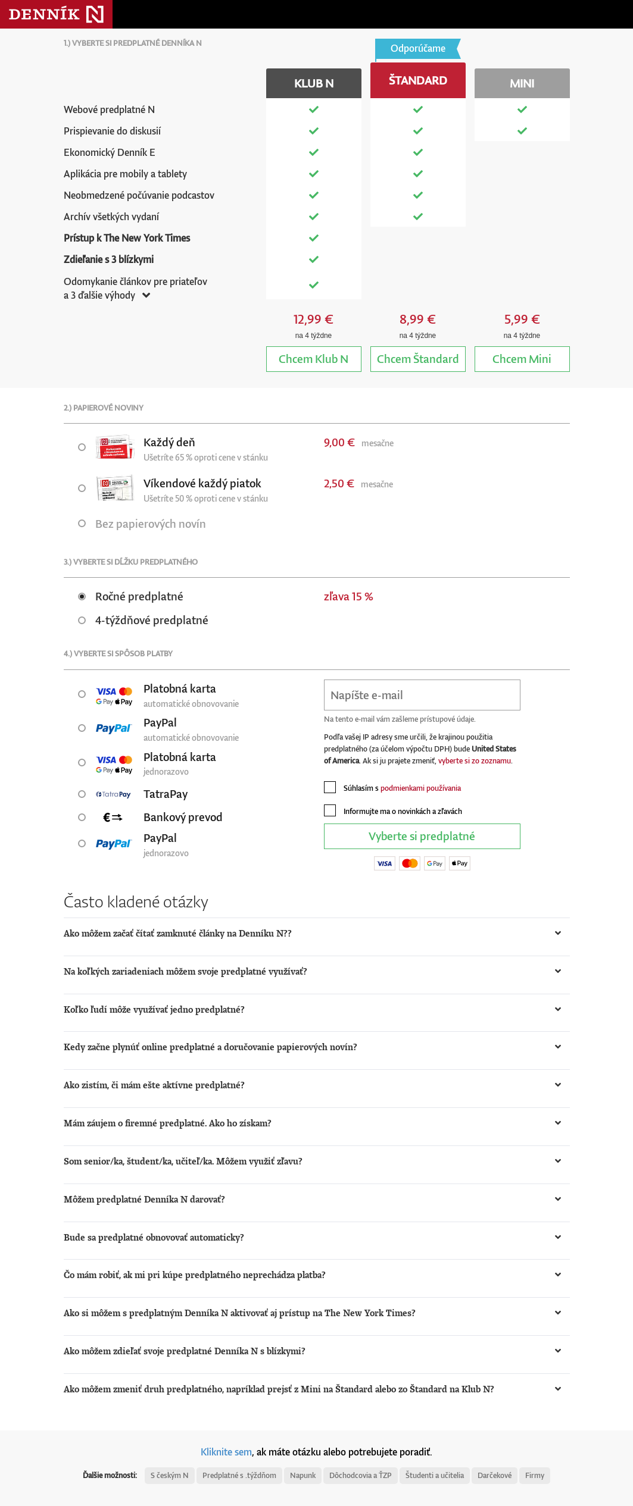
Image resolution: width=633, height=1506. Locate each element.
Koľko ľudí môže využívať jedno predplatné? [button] (154, 1009)
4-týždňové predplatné (143, 619)
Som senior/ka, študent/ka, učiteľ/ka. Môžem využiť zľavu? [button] (183, 1161)
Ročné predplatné (130, 595)
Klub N (313, 358)
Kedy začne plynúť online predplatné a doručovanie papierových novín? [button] (210, 1047)
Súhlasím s (392, 787)
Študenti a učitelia (435, 1475)
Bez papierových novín (142, 523)
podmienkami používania (421, 788)
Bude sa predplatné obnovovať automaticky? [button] (154, 1237)
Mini (521, 358)
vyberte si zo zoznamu (474, 761)
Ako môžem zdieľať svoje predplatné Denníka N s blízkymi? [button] (184, 1351)
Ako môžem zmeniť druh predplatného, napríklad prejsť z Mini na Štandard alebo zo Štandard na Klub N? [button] (279, 1389)
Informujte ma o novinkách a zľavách (393, 810)
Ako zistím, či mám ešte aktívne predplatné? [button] (154, 1085)
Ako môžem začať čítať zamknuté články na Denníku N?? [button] (178, 933)
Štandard (418, 358)
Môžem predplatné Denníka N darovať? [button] (144, 1199)
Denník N (56, 14)
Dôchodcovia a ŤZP (360, 1475)
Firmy (534, 1475)
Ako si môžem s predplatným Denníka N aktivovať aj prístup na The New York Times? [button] (240, 1313)
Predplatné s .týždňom (239, 1475)
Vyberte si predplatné (422, 835)
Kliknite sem (226, 1451)
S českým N (170, 1475)
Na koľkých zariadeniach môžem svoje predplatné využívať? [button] (185, 971)
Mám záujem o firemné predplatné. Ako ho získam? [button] (168, 1123)
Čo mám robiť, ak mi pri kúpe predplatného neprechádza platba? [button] (195, 1274)
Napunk (303, 1475)
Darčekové (495, 1475)
